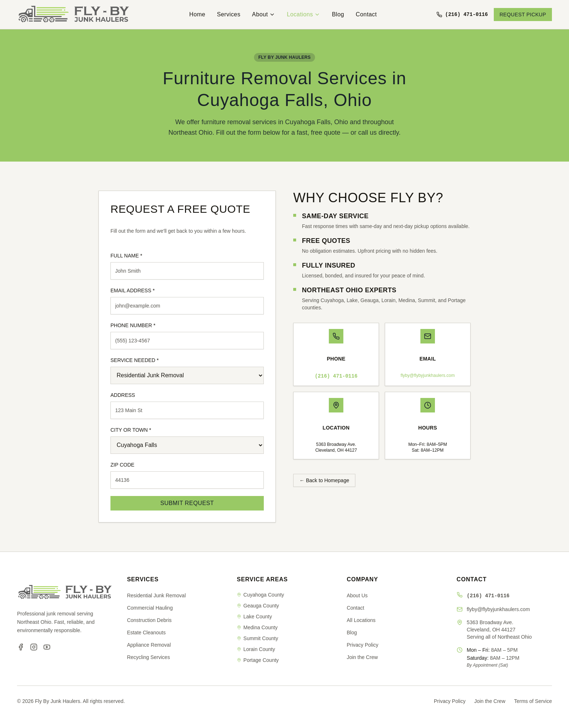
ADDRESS (122, 395)
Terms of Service (533, 701)
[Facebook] (20, 647)
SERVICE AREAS (262, 579)
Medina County (257, 627)
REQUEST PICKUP (523, 14)
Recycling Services (148, 657)
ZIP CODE (122, 465)
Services (229, 14)
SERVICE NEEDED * (134, 360)
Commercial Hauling (150, 608)
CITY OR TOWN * (130, 430)
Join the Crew (362, 657)
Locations (303, 14)
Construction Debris (149, 620)
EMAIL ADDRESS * (132, 290)
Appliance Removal (149, 645)
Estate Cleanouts (146, 632)
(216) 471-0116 (336, 376)
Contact (366, 14)
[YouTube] (47, 647)
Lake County (254, 616)
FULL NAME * (126, 256)
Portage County (258, 660)
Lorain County (256, 649)
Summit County (257, 638)
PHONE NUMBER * (133, 325)
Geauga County (258, 606)
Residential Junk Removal (156, 595)
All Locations (361, 620)
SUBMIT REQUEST (187, 503)
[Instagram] (33, 647)
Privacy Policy (362, 645)
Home (197, 14)
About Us (357, 595)
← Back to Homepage (324, 480)
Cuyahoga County (260, 595)
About (263, 14)
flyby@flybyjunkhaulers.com (428, 375)
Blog (338, 14)
